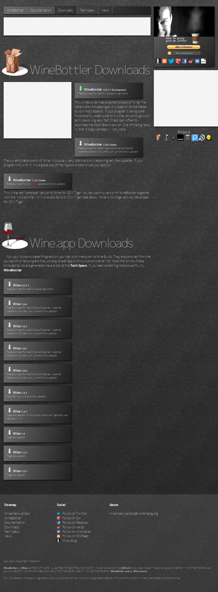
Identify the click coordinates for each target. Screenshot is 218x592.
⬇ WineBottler (108, 146)
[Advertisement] (77, 26)
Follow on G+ (69, 518)
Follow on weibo (70, 527)
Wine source (140, 571)
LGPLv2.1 (126, 568)
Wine (24, 568)
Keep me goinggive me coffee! (187, 38)
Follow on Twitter (72, 513)
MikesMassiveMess (17, 513)
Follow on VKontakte (74, 531)
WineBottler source (121, 571)
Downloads (65, 10)
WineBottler (15, 10)
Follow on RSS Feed (72, 536)
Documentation (40, 10)
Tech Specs (87, 10)
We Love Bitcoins (184, 53)
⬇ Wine (37, 286)
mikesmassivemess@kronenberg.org (133, 513)
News (105, 10)
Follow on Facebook (73, 522)
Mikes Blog (67, 540)
